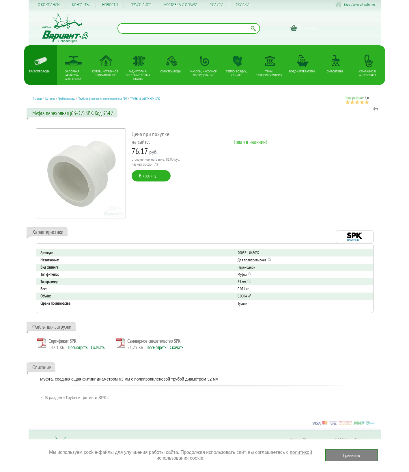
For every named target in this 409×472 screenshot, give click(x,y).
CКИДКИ (242, 5)
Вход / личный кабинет (359, 4)
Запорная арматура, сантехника (72, 75)
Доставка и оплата (180, 5)
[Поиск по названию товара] (188, 28)
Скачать (97, 347)
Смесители (335, 71)
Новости (110, 5)
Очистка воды (170, 71)
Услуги (216, 5)
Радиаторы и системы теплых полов (138, 75)
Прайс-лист (140, 5)
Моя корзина (308, 28)
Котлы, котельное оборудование (105, 73)
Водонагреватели (302, 71)
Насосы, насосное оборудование (204, 73)
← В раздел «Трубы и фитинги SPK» (74, 397)
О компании (48, 5)
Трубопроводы (39, 71)
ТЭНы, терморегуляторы (269, 73)
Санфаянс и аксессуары (367, 73)
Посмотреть (77, 347)
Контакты (80, 5)
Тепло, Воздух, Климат (236, 73)
